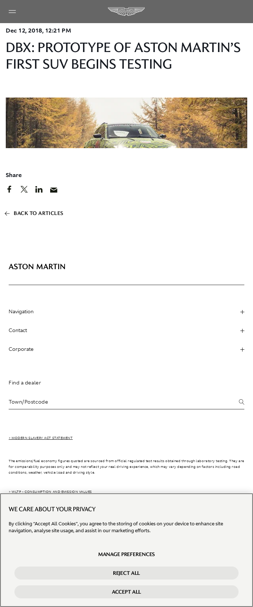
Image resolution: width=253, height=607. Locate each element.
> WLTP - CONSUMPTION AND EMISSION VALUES (50, 492)
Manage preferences (126, 554)
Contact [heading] (126, 330)
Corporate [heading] (126, 349)
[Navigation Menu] (12, 11)
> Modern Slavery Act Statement (41, 438)
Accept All (126, 592)
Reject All (126, 573)
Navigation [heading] (126, 311)
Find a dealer (25, 382)
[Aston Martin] (126, 11)
